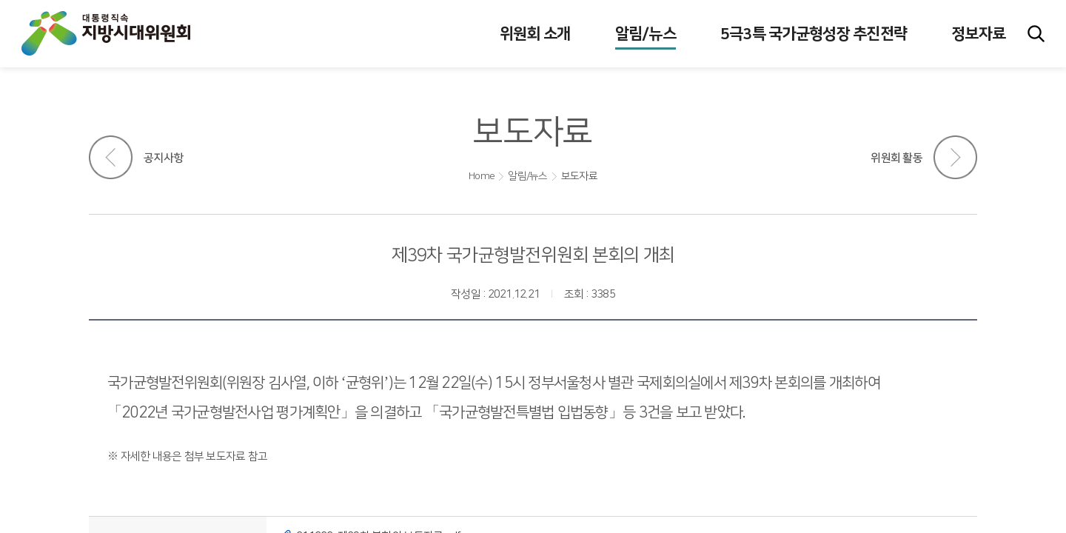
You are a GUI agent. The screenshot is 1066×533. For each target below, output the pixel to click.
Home (482, 176)
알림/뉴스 (527, 176)
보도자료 (579, 176)
